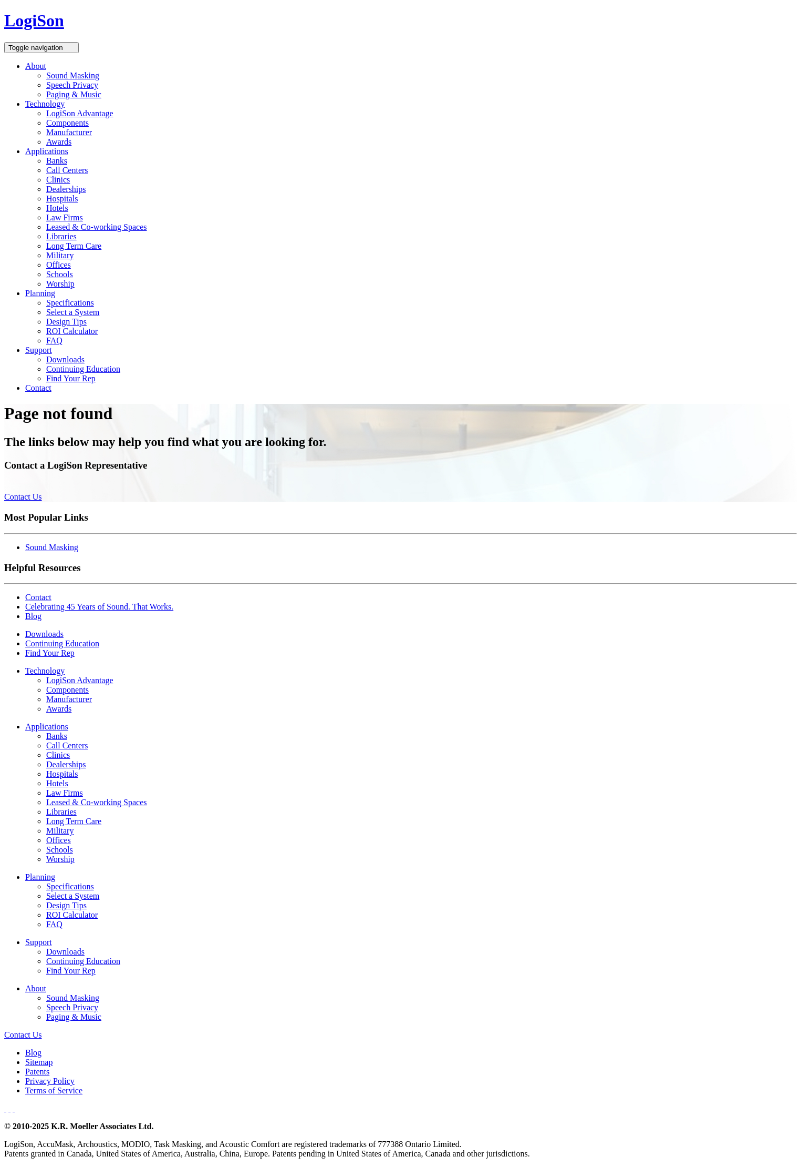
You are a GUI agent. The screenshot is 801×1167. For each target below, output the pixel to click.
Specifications (70, 302)
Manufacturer (69, 132)
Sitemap (39, 1062)
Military (60, 255)
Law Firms (64, 217)
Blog (33, 616)
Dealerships (66, 189)
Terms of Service (53, 1090)
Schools (59, 274)
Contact (38, 387)
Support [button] (38, 350)
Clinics (58, 179)
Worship (60, 283)
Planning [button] (40, 293)
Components (67, 122)
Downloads (65, 359)
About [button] (35, 66)
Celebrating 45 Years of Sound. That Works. (99, 606)
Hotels (57, 208)
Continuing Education (83, 368)
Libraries (61, 236)
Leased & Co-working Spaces (96, 226)
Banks (56, 160)
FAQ (54, 340)
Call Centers (67, 170)
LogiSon (34, 20)
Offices (58, 264)
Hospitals (62, 198)
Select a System (72, 312)
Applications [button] (46, 151)
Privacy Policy (50, 1081)
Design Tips (66, 321)
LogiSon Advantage (79, 113)
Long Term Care (73, 245)
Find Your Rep (71, 378)
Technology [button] (45, 103)
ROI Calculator (72, 331)
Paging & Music (73, 94)
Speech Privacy (72, 84)
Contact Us (23, 496)
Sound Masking (72, 75)
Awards (58, 141)
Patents (37, 1071)
